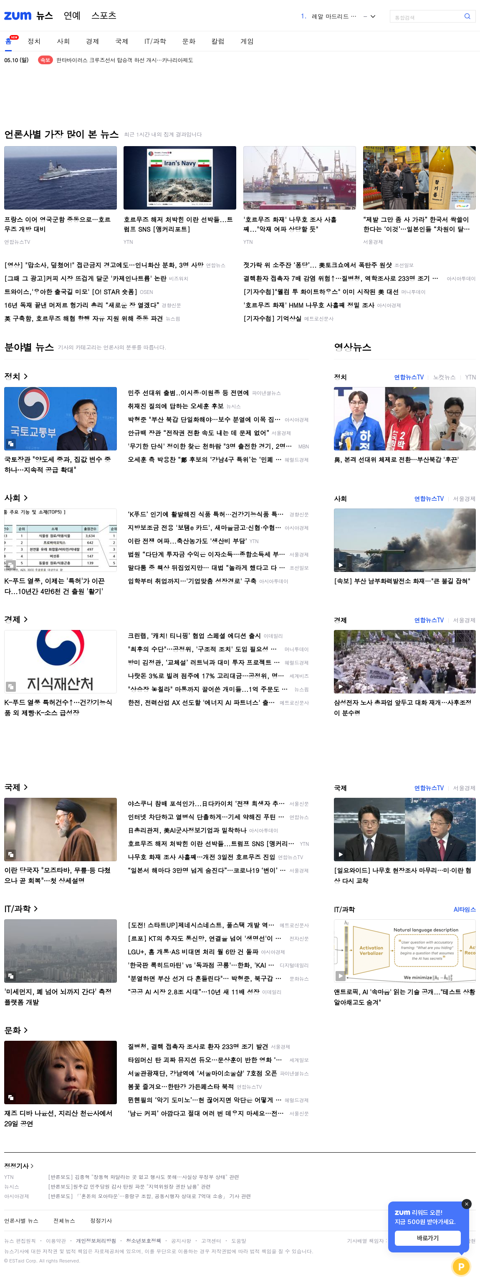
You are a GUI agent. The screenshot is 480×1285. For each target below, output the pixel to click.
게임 (247, 41)
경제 (92, 41)
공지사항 (181, 1240)
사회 (63, 41)
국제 (122, 41)
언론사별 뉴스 (21, 1220)
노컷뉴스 (444, 377)
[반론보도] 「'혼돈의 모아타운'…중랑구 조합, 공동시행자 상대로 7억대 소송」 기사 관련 (149, 1195)
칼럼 (218, 41)
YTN (128, 241)
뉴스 (44, 15)
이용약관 (56, 1240)
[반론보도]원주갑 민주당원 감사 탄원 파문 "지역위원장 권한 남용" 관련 (129, 1186)
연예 (72, 15)
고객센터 (211, 1240)
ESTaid (16, 1260)
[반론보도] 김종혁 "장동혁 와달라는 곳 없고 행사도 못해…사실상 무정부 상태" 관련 (143, 1176)
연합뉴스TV (17, 241)
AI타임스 (465, 909)
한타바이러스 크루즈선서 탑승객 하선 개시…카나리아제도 (124, 60)
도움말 (238, 1240)
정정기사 (16, 1165)
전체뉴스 (64, 1220)
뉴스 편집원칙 (20, 1240)
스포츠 (103, 15)
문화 (188, 41)
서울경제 (373, 241)
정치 (34, 41)
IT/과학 (155, 41)
